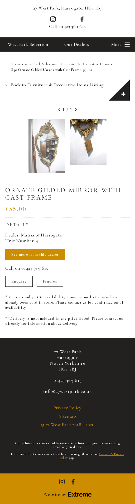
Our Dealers (76, 44)
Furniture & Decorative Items (85, 64)
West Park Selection (28, 44)
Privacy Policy (68, 408)
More (116, 44)
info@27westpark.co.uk (67, 391)
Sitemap (67, 416)
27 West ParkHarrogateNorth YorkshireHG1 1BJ (67, 360)
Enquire (19, 281)
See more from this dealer (35, 254)
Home (16, 64)
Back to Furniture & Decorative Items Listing (54, 85)
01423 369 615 (72, 26)
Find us (50, 281)
